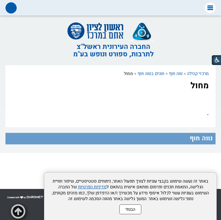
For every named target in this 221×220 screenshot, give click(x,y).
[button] (210, 8)
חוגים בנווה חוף (151, 73)
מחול (199, 86)
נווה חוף (175, 73)
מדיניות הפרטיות (92, 187)
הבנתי (130, 209)
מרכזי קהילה (198, 73)
